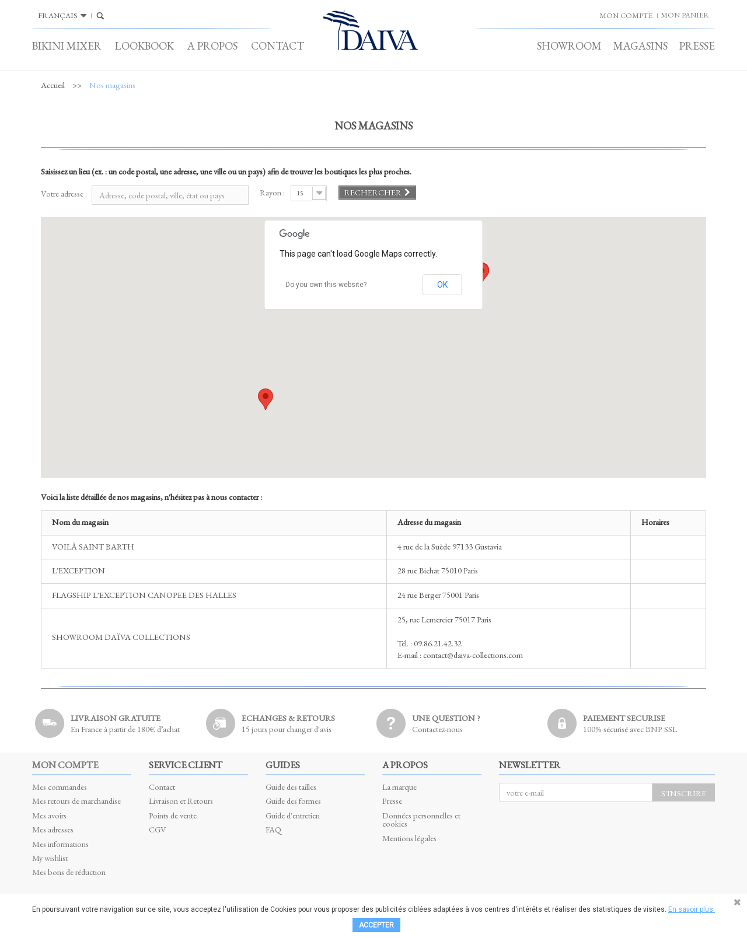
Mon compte (65, 764)
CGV (157, 829)
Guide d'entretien (293, 815)
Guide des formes (293, 800)
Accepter (376, 925)
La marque (399, 786)
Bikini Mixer (67, 45)
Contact (277, 45)
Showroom (569, 45)
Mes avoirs (49, 815)
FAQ (273, 829)
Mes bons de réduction (69, 871)
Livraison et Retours (181, 800)
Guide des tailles (291, 786)
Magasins (640, 45)
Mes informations (60, 843)
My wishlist (50, 857)
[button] (265, 399)
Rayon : (272, 192)
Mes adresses (53, 829)
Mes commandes (59, 786)
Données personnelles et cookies (421, 819)
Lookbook (144, 45)
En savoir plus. (691, 909)
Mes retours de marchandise (76, 800)
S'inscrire (683, 793)
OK (442, 284)
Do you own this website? (325, 285)
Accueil (53, 85)
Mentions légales (409, 838)
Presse (697, 45)
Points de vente (173, 815)
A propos (212, 45)
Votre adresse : (64, 194)
